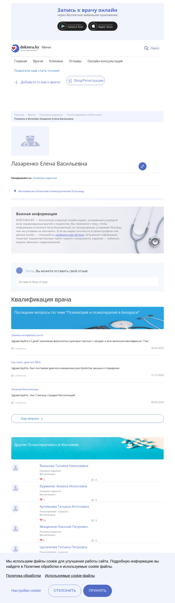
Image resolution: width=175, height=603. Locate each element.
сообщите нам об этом (69, 234)
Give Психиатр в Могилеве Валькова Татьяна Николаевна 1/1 (41, 479)
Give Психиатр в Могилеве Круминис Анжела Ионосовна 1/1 (41, 499)
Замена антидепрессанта (27, 335)
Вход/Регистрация (85, 80)
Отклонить (65, 591)
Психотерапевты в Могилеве (53, 444)
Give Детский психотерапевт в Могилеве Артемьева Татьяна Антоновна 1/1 (41, 520)
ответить (20, 348)
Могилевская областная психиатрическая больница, (51, 191)
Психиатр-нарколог (45, 178)
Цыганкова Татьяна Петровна (63, 547)
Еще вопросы (33, 418)
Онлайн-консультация (105, 61)
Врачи (38, 61)
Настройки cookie (26, 591)
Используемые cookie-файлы (70, 576)
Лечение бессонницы (24, 389)
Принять (97, 591)
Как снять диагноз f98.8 (25, 362)
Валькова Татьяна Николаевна (64, 466)
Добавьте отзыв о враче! (37, 82)
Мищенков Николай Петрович (64, 526)
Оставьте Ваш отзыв (87, 282)
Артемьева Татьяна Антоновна (64, 506)
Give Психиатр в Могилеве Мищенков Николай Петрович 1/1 (41, 540)
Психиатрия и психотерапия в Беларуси (102, 312)
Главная (20, 61)
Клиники (56, 61)
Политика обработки (23, 576)
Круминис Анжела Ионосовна (63, 486)
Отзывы (75, 61)
